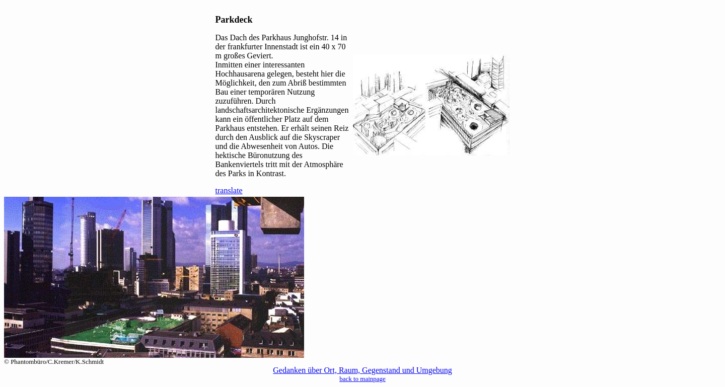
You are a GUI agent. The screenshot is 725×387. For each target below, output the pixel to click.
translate (229, 190)
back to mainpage (362, 378)
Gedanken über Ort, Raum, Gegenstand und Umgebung (362, 370)
